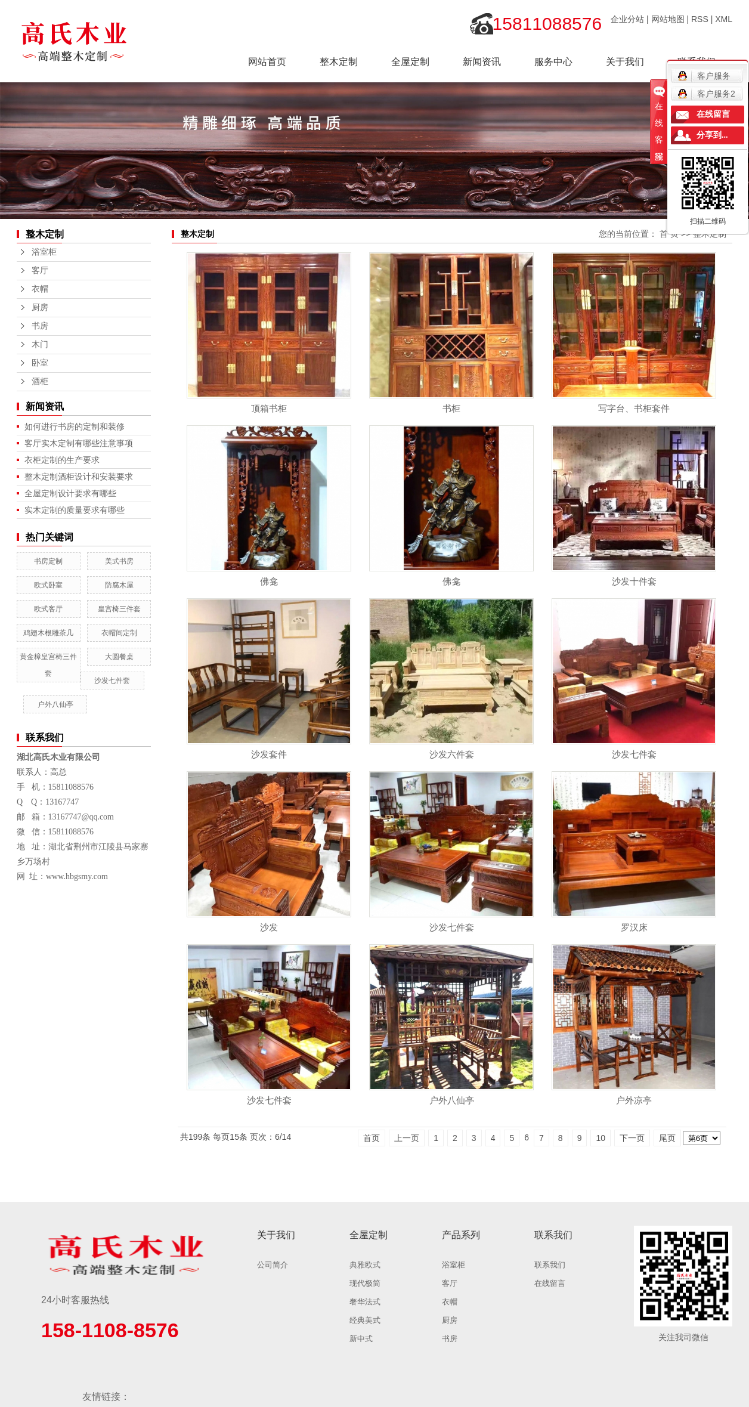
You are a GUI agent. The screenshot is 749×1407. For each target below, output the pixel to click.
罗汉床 (634, 927)
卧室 (40, 362)
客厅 (40, 270)
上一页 (406, 1138)
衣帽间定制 (119, 633)
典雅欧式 (364, 1264)
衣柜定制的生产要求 (62, 460)
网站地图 (668, 19)
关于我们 (625, 62)
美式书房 (119, 561)
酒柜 (40, 381)
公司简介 (272, 1264)
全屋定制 (410, 62)
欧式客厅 (48, 609)
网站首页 (267, 62)
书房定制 (48, 561)
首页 (371, 1138)
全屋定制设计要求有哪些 (70, 493)
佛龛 (269, 581)
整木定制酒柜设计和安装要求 (78, 476)
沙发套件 (269, 754)
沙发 (269, 927)
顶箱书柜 (269, 408)
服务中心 (553, 62)
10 (600, 1138)
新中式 (361, 1338)
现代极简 (364, 1283)
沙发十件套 (634, 581)
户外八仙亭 (55, 704)
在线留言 (549, 1283)
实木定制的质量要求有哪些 (74, 510)
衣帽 (40, 289)
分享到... (712, 135)
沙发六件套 (451, 754)
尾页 (667, 1138)
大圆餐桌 (119, 657)
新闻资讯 (482, 62)
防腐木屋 (119, 585)
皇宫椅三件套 (119, 609)
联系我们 (549, 1264)
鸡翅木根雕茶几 (48, 633)
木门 (40, 344)
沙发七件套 (112, 680)
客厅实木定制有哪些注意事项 (78, 443)
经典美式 (364, 1320)
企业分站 (627, 19)
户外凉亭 (634, 1100)
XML (723, 19)
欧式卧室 (48, 585)
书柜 (451, 408)
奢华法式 (364, 1301)
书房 (40, 325)
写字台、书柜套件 (634, 408)
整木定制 (339, 62)
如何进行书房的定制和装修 (74, 426)
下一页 (632, 1138)
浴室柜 (44, 252)
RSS (699, 19)
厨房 (40, 307)
